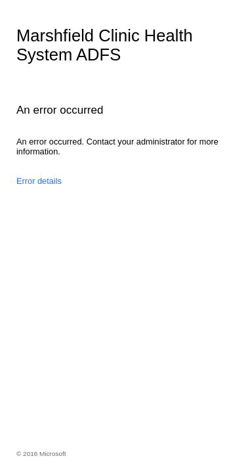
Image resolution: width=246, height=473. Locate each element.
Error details (39, 181)
